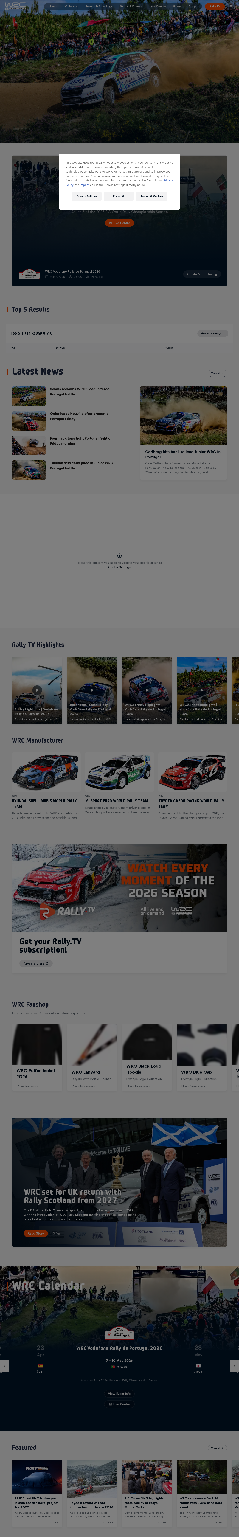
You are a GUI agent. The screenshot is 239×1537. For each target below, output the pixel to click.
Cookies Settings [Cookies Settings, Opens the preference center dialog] (87, 196)
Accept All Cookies (151, 196)
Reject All (119, 196)
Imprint (84, 185)
